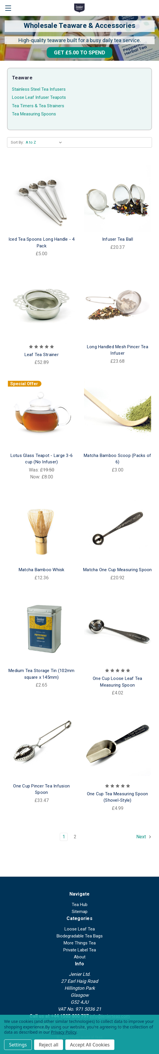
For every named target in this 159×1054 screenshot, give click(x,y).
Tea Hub (80, 904)
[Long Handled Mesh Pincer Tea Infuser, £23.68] (117, 305)
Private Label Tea (79, 950)
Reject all (48, 1045)
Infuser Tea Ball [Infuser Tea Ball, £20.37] (117, 239)
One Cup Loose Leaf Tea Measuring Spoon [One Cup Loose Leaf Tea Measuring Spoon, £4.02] (117, 682)
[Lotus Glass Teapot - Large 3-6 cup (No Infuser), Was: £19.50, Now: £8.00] (41, 414)
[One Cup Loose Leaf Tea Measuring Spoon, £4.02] (117, 629)
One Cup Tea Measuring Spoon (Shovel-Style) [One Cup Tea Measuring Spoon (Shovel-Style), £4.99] (117, 797)
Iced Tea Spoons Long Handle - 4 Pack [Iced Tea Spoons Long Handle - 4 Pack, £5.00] (41, 243)
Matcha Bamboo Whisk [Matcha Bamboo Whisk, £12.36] (41, 569)
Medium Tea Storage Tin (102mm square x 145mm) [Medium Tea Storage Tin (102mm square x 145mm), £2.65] (41, 674)
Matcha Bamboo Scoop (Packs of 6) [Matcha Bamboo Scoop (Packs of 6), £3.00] (117, 459)
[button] (79, 52)
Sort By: (17, 142)
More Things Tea (80, 943)
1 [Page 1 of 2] (63, 836)
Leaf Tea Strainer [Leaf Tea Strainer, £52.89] (42, 354)
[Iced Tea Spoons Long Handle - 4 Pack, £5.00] (41, 198)
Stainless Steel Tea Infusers (39, 89)
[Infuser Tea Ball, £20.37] (117, 198)
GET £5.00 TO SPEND (79, 52)
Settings (18, 1045)
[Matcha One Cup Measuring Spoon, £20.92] (117, 528)
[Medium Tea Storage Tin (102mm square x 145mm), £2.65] (41, 629)
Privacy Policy (63, 1032)
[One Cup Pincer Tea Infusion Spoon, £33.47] (41, 744)
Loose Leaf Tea (79, 929)
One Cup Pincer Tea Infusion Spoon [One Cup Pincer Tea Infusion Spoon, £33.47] (41, 789)
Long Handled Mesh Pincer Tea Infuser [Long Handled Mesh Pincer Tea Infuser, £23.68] (117, 350)
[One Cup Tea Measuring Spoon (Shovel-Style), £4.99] (117, 744)
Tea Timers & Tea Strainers (38, 105)
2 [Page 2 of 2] (75, 836)
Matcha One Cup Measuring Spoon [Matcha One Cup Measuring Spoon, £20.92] (117, 569)
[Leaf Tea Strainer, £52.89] (41, 305)
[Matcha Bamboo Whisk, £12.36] (41, 528)
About (79, 957)
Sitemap (80, 911)
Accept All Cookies (90, 1045)
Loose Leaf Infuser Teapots (39, 97)
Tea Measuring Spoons (34, 114)
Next (144, 837)
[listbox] (45, 142)
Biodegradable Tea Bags (80, 936)
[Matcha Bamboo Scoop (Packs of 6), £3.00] (117, 414)
